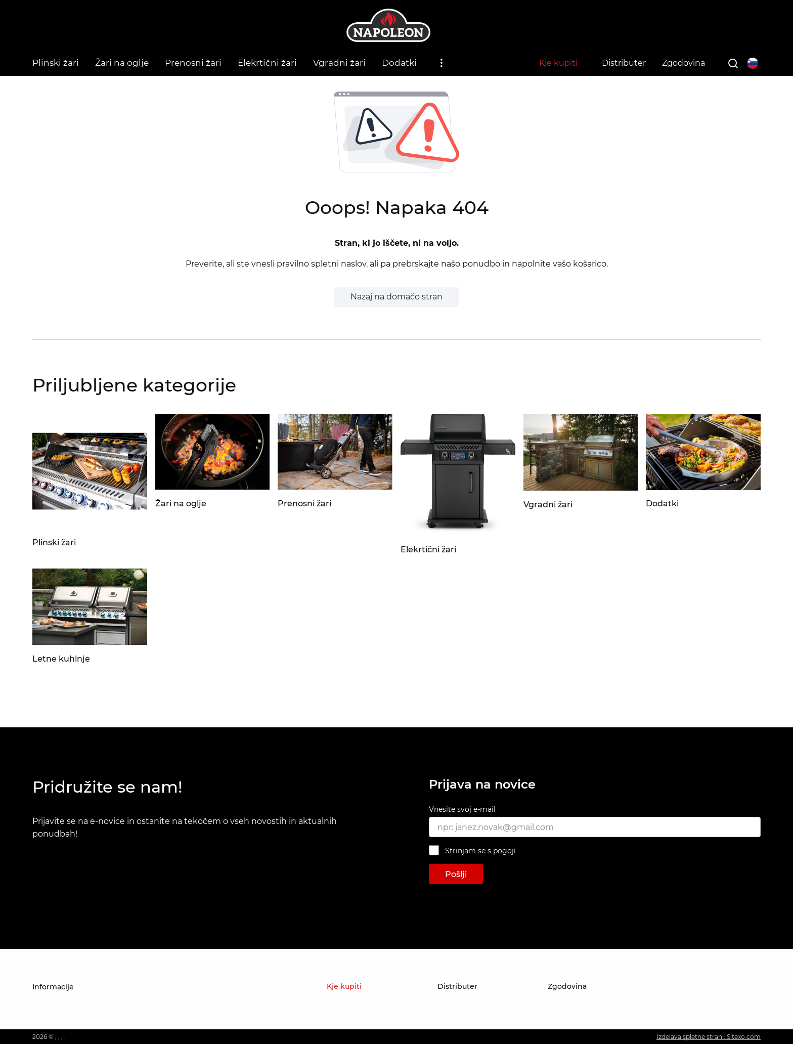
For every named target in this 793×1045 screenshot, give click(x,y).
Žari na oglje (122, 63)
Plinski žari (55, 63)
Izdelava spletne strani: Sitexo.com (708, 1037)
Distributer (624, 63)
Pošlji (456, 875)
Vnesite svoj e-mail (462, 810)
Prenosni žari (193, 63)
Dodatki (399, 63)
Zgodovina (683, 63)
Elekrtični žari (267, 63)
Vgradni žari (339, 63)
